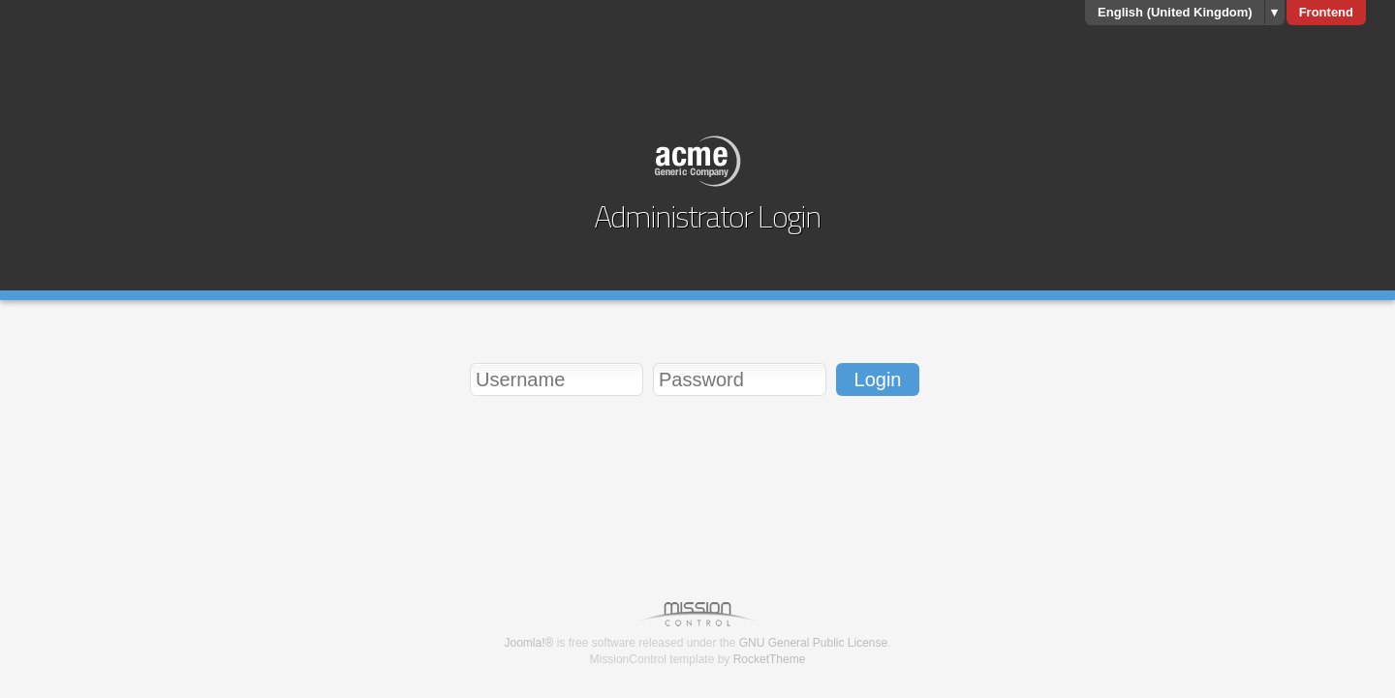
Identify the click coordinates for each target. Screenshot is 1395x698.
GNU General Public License (813, 643)
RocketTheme (769, 659)
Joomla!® (528, 643)
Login (878, 379)
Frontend (1326, 12)
